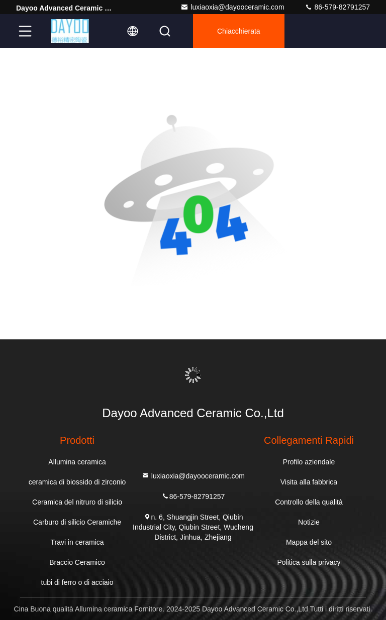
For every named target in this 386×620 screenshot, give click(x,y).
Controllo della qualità (309, 502)
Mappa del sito (309, 542)
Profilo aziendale (309, 462)
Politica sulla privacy (308, 562)
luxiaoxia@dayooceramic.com (232, 7)
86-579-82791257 (337, 7)
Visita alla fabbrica (308, 482)
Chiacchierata (238, 31)
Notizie (309, 522)
